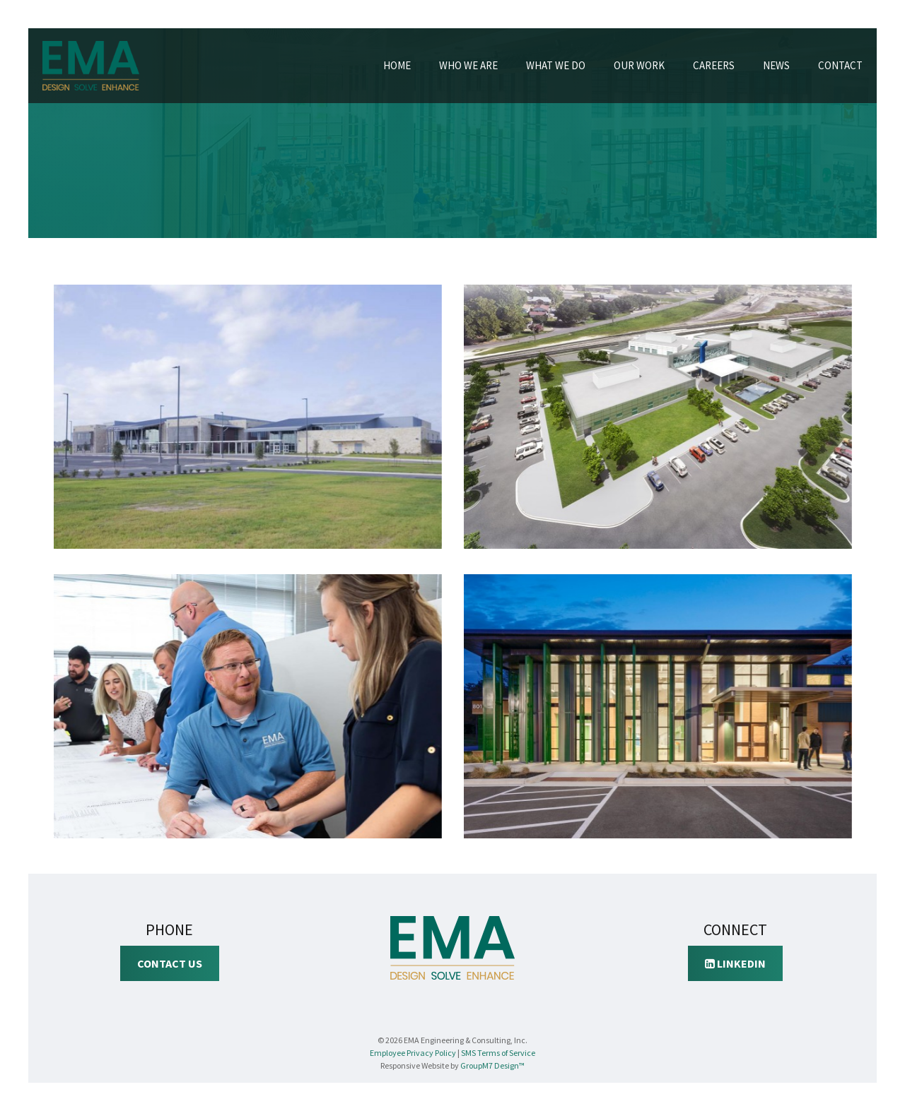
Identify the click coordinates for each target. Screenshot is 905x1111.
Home (397, 65)
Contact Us (169, 963)
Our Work (639, 65)
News (776, 65)
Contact (840, 65)
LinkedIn (735, 963)
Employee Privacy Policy (413, 1052)
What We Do (555, 65)
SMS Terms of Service (498, 1052)
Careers (714, 65)
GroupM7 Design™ (492, 1065)
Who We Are (468, 65)
